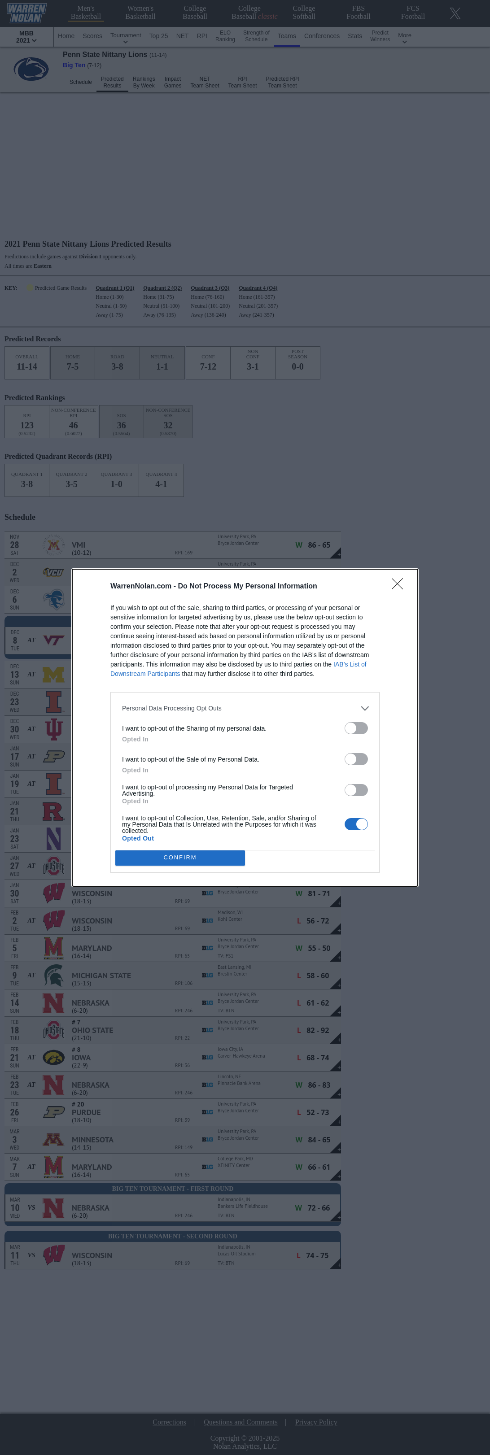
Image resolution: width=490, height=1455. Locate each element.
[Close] (400, 586)
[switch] (356, 728)
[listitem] (245, 708)
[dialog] (245, 727)
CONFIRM (180, 857)
